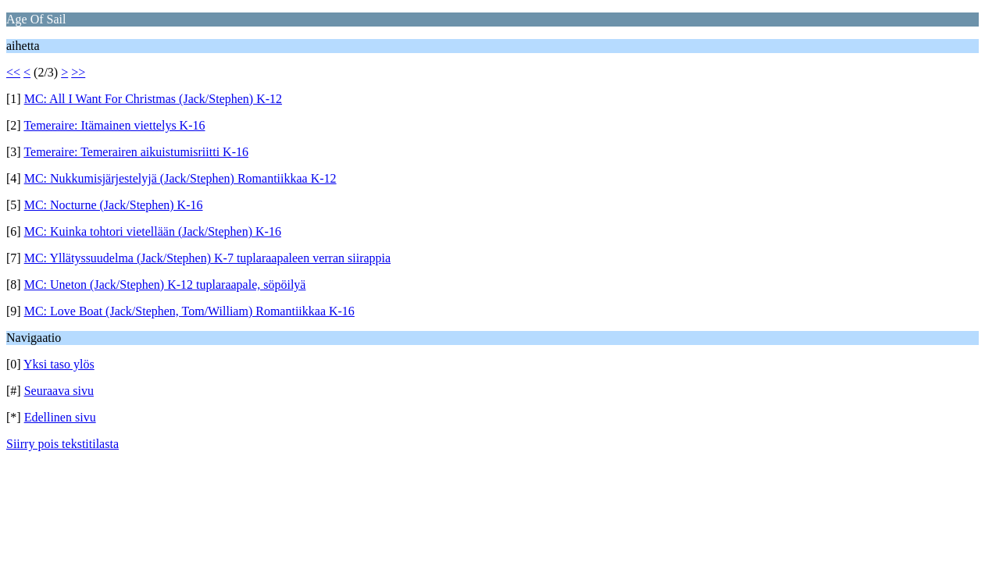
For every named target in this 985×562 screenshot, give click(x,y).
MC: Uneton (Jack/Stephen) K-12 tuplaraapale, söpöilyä (165, 284)
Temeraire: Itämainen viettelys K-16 (114, 125)
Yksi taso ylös (59, 364)
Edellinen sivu (60, 417)
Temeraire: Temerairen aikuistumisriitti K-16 (135, 151)
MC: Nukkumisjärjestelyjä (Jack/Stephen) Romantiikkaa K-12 (180, 178)
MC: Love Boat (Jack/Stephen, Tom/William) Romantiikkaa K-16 (189, 311)
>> (78, 72)
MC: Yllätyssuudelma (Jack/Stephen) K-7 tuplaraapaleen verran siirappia (207, 258)
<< (13, 72)
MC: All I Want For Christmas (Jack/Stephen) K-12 (153, 98)
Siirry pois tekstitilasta (62, 443)
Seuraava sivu (59, 390)
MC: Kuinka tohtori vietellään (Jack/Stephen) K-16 (152, 231)
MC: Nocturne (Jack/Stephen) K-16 (113, 205)
